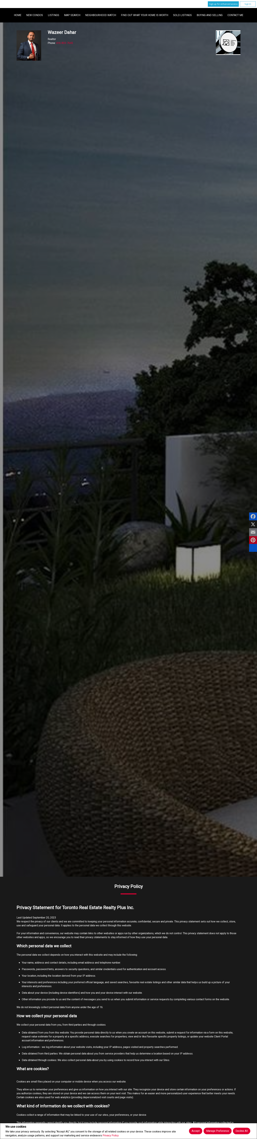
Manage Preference (217, 1131)
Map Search (136, 15)
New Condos (98, 15)
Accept (196, 1131)
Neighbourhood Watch (164, 15)
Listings (117, 15)
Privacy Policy (111, 1136)
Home (81, 15)
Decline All (242, 1131)
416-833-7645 (64, 43)
